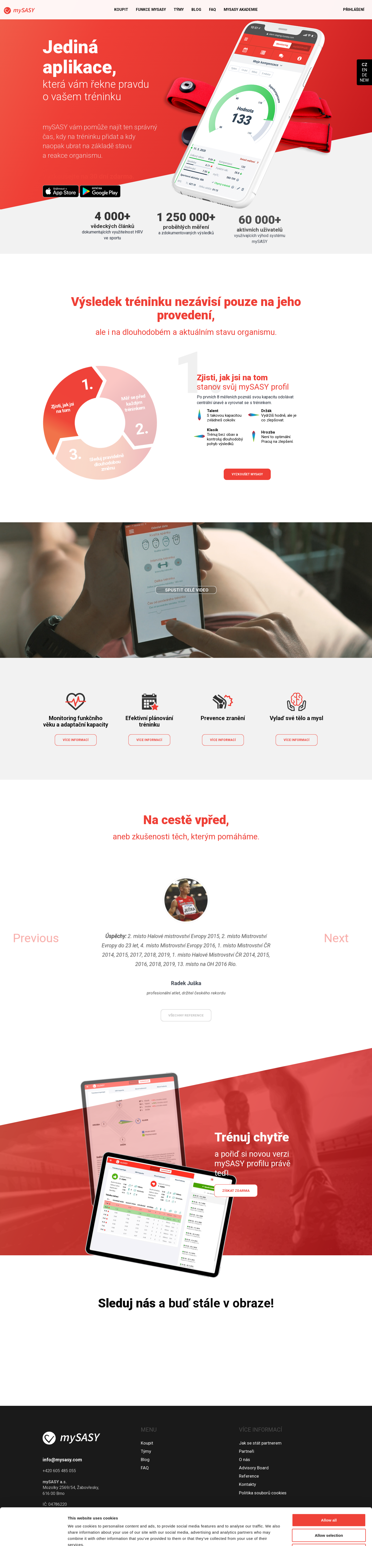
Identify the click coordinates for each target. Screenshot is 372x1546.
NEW (364, 80)
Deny (329, 1513)
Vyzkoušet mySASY (247, 474)
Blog (196, 9)
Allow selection (329, 1498)
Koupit (121, 9)
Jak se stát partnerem (260, 1443)
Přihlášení (353, 9)
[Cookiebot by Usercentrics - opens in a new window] (33, 1536)
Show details (271, 1536)
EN (364, 69)
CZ (364, 64)
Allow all (329, 1483)
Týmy (179, 9)
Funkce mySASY (151, 9)
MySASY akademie (241, 9)
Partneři (246, 1451)
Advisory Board (254, 1467)
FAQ (212, 9)
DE (364, 74)
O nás (244, 1459)
